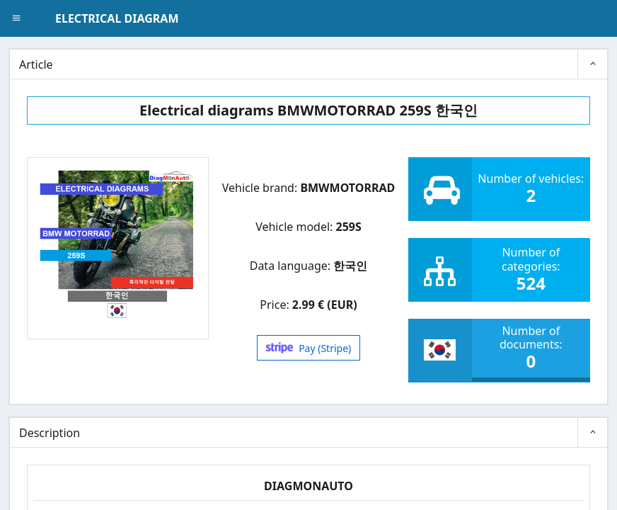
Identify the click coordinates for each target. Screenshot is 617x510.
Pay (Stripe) (309, 348)
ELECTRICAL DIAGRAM (116, 18)
